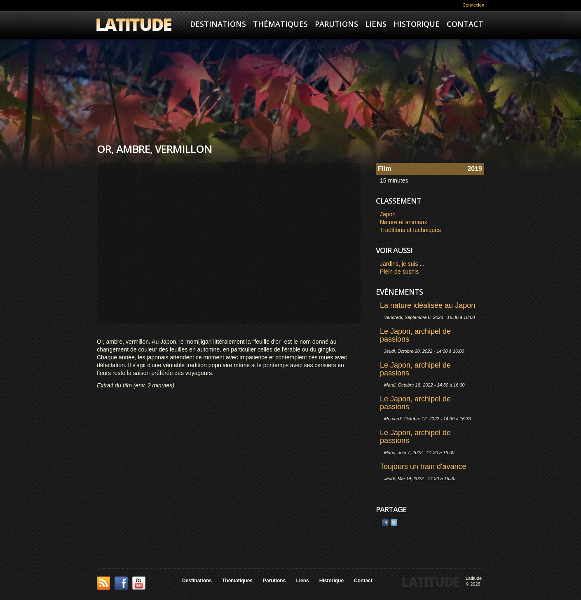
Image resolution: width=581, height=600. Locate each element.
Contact (465, 23)
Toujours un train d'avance (423, 466)
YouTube (138, 583)
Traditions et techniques (410, 230)
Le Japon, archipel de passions (415, 335)
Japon (388, 214)
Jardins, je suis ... (402, 263)
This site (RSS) (103, 583)
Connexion (473, 4)
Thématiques (280, 23)
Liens (376, 23)
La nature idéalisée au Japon (427, 305)
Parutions (336, 23)
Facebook (385, 522)
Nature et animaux (403, 222)
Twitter (394, 522)
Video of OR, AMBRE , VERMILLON (229, 243)
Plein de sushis (399, 271)
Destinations (218, 23)
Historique (417, 23)
